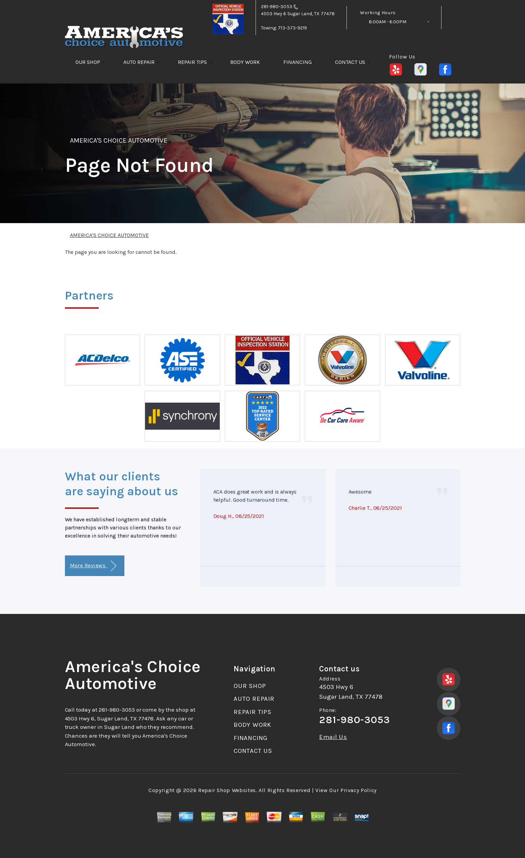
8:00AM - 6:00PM (387, 22)
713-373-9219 (292, 28)
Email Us (333, 737)
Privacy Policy (358, 790)
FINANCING (297, 62)
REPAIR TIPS (192, 62)
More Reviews (93, 566)
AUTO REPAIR (138, 62)
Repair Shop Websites (227, 790)
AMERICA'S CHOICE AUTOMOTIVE (118, 140)
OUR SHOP (87, 62)
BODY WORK (245, 62)
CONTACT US (350, 62)
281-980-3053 (276, 6)
